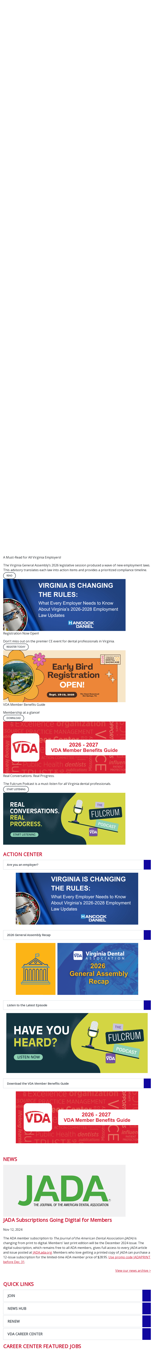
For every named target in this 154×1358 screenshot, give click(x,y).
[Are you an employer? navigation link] (77, 865)
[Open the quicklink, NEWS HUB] (77, 1308)
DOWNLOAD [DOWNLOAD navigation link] (14, 718)
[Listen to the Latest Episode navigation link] (77, 1005)
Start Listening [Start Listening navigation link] (16, 789)
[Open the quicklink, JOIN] (77, 1296)
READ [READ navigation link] (9, 575)
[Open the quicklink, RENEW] (77, 1321)
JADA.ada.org (42, 1252)
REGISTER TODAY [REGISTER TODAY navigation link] (16, 647)
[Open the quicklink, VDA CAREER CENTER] (77, 1334)
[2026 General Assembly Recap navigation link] (77, 935)
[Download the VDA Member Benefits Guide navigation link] (77, 1083)
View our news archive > (133, 1270)
